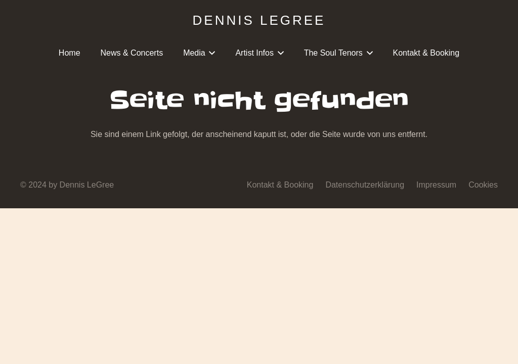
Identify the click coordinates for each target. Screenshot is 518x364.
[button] (210, 53)
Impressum (436, 184)
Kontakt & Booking (280, 184)
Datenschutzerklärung (364, 184)
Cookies (483, 184)
